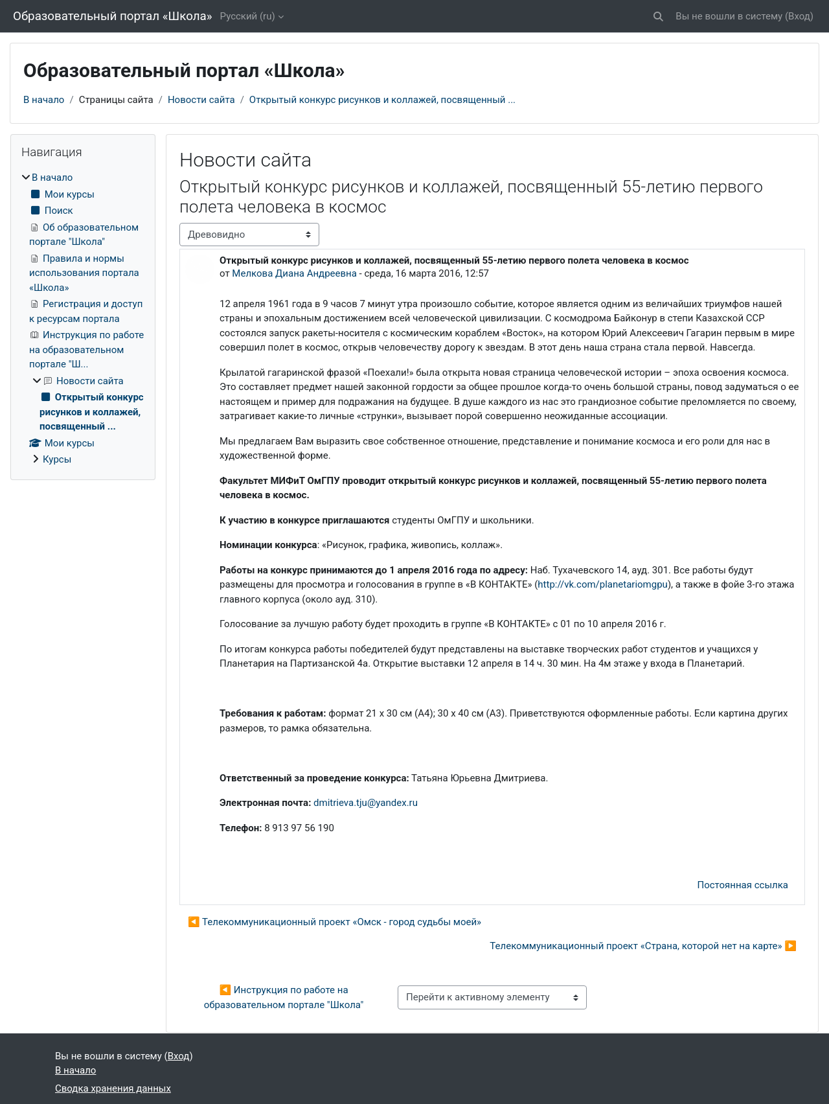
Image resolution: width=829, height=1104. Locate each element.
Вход (799, 16)
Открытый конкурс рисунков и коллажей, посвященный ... (382, 100)
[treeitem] (82, 318)
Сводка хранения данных (113, 1088)
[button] (659, 16)
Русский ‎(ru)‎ (247, 16)
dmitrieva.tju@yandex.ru (365, 803)
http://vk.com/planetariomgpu (603, 584)
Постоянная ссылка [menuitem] (742, 885)
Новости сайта (201, 100)
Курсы (57, 459)
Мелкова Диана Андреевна (294, 273)
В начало (43, 100)
